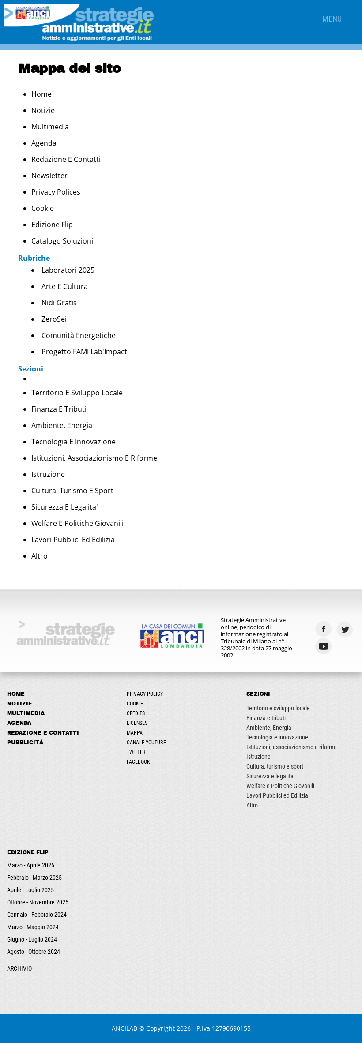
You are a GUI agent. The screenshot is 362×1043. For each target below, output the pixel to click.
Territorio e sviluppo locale (77, 393)
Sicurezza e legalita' (64, 507)
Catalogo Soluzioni (62, 241)
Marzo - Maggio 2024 (33, 926)
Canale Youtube (146, 742)
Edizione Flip (52, 224)
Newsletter (49, 175)
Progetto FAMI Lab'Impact (84, 351)
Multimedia (50, 126)
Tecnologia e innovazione (73, 441)
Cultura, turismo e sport (72, 490)
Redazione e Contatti (66, 159)
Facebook (138, 762)
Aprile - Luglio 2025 (30, 889)
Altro (39, 556)
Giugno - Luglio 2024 (32, 939)
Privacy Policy (145, 694)
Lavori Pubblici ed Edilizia (73, 539)
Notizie (43, 110)
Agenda (44, 143)
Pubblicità (25, 742)
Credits (136, 713)
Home (41, 94)
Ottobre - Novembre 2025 (37, 902)
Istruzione (48, 474)
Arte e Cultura (64, 286)
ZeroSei (54, 319)
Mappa (135, 732)
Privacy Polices (55, 192)
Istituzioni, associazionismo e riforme (94, 458)
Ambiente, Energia (61, 425)
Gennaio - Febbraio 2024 (37, 914)
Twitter (136, 752)
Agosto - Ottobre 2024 (33, 951)
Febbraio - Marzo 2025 (34, 877)
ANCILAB (124, 1028)
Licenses (137, 723)
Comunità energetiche (78, 335)
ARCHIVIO (19, 968)
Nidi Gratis (59, 303)
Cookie (42, 208)
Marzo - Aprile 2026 (30, 865)
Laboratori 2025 (67, 270)
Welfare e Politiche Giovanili (77, 523)
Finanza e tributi (59, 409)
